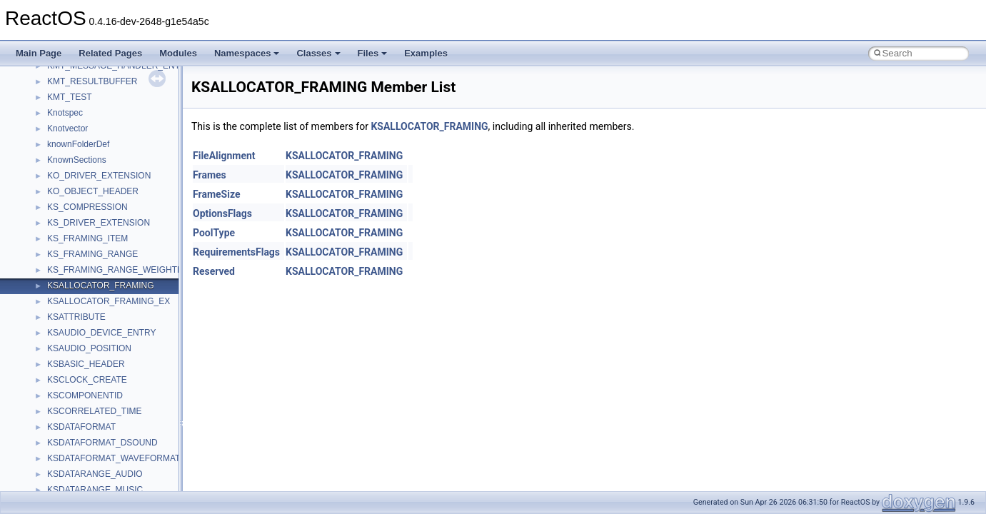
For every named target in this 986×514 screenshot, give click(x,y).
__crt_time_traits (79, 127)
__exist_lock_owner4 (87, 441)
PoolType (214, 232)
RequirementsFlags (236, 252)
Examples (426, 53)
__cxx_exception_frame (92, 253)
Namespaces (247, 53)
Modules (178, 53)
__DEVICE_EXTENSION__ (99, 363)
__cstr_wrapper (76, 237)
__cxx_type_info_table (89, 316)
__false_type (71, 457)
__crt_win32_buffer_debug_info (107, 158)
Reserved (214, 271)
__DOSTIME (71, 410)
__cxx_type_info (78, 300)
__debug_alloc (75, 331)
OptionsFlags (222, 213)
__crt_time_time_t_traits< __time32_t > (121, 96)
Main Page (38, 53)
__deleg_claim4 (77, 347)
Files (373, 53)
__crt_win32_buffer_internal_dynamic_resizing (135, 190)
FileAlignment (224, 155)
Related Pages (110, 53)
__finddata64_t (75, 488)
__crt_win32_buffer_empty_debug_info (121, 174)
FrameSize (217, 194)
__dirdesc (65, 378)
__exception (70, 425)
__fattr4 (61, 473)
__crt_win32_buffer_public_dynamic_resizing (132, 221)
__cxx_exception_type (89, 268)
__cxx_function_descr (88, 284)
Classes (318, 53)
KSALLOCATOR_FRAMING (429, 126)
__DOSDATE (72, 394)
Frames (209, 175)
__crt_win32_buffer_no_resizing (107, 206)
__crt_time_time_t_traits (93, 80)
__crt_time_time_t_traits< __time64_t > (121, 111)
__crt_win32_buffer (83, 143)
